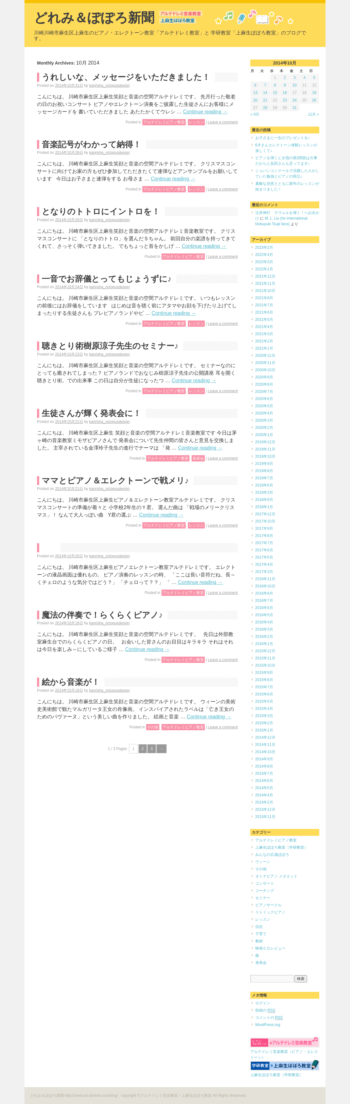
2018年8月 (264, 499)
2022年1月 (264, 269)
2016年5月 (264, 615)
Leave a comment (223, 122)
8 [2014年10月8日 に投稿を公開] (275, 85)
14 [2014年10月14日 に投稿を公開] (265, 93)
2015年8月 (264, 680)
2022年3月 (264, 262)
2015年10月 (265, 665)
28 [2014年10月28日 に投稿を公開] (265, 108)
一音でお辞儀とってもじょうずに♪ (107, 279)
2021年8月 (264, 298)
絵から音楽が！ (71, 682)
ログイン (262, 1003)
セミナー (262, 898)
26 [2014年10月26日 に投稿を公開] (314, 100)
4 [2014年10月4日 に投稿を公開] (304, 78)
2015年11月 (265, 658)
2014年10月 (265, 752)
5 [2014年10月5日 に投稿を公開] (314, 78)
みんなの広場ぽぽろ (272, 854)
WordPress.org (267, 1025)
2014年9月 (264, 759)
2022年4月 (264, 255)
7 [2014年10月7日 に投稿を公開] (265, 85)
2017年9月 (264, 528)
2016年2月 (264, 636)
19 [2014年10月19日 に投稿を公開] (314, 93)
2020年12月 (265, 355)
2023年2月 (264, 247)
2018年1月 (264, 507)
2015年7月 (264, 687)
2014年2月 (264, 802)
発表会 (198, 458)
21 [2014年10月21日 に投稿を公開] (265, 100)
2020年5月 (264, 406)
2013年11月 (265, 817)
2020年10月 (265, 370)
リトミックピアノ (270, 912)
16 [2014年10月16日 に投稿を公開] (285, 93)
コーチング (264, 890)
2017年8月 (264, 536)
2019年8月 (264, 471)
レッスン (196, 122)
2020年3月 (264, 420)
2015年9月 (264, 672)
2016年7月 (264, 600)
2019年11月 (265, 449)
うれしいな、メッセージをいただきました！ (126, 77)
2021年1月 (264, 348)
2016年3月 (264, 629)
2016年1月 (264, 644)
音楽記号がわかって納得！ (91, 144)
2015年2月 (264, 723)
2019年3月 (264, 492)
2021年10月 (265, 291)
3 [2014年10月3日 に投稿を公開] (295, 78)
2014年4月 (264, 795)
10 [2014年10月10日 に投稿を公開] (295, 85)
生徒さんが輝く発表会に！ (91, 413)
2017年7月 (264, 543)
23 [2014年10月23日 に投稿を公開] (285, 100)
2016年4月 (264, 622)
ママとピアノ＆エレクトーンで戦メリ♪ (115, 480)
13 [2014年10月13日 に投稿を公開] (255, 93)
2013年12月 (265, 809)
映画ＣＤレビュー (270, 948)
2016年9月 (264, 593)
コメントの (269, 1017)
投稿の (265, 1010)
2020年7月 (264, 391)
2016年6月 (264, 608)
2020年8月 (264, 384)
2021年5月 (264, 319)
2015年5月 (264, 701)
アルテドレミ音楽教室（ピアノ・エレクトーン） (284, 1052)
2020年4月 (264, 413)
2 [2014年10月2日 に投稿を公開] (285, 78)
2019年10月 (265, 456)
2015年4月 (264, 708)
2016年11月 (265, 579)
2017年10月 (265, 521)
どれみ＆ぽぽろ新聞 (94, 17)
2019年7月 (264, 478)
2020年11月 (265, 363)
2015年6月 (264, 694)
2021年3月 (264, 334)
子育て (261, 934)
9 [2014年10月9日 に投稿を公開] (285, 85)
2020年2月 (264, 427)
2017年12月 (265, 514)
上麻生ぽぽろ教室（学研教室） (281, 847)
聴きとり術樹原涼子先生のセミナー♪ (110, 346)
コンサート (264, 883)
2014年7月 (264, 773)
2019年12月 (265, 442)
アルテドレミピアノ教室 (164, 122)
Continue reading (205, 111)
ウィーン (262, 862)
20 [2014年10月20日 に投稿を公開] (255, 100)
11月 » (313, 114)
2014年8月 (264, 766)
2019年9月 (264, 463)
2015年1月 (264, 730)
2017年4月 (264, 564)
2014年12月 (265, 737)
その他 (152, 727)
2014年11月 (265, 744)
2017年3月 (264, 572)
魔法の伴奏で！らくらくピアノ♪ (102, 615)
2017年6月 (264, 550)
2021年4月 (264, 327)
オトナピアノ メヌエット (276, 876)
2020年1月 (264, 435)
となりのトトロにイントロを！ (101, 211)
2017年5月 (264, 557)
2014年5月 (264, 788)
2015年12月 (265, 651)
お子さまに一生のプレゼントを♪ (282, 138)
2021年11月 (265, 283)
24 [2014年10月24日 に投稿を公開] (295, 100)
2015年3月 (264, 716)
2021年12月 (265, 276)
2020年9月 (264, 377)
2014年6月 (264, 781)
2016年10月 (265, 586)
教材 (259, 941)
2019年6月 (264, 485)
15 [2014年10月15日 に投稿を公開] (275, 93)
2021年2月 (264, 341)
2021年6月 (264, 312)
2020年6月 (264, 399)
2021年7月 (264, 305)
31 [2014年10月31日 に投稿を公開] (295, 108)
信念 (259, 926)
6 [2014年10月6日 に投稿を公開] (255, 85)
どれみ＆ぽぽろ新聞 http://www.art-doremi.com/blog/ (74, 1095)
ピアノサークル (268, 905)
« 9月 (255, 114)
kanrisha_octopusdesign (109, 85)
